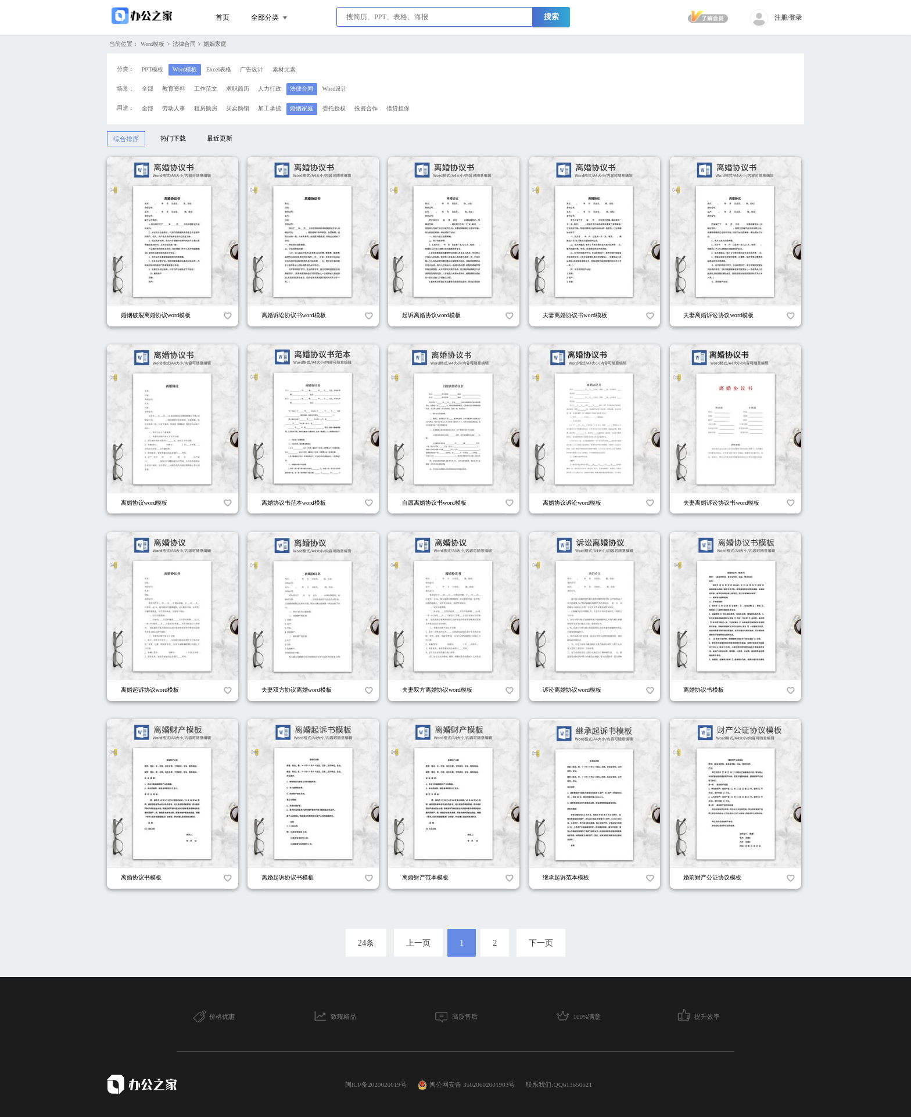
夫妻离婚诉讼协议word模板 (718, 315)
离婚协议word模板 (144, 503)
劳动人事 (173, 108)
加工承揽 (269, 108)
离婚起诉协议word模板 (150, 690)
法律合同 (184, 44)
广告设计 (251, 69)
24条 (366, 942)
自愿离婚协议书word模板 (434, 503)
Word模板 (152, 44)
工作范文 (205, 88)
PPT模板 (153, 69)
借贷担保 (398, 108)
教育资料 (173, 88)
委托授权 (334, 108)
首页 (222, 17)
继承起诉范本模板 (566, 877)
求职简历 (237, 88)
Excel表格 (219, 69)
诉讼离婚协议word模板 (572, 690)
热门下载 (173, 138)
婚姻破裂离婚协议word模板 (156, 315)
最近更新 (219, 138)
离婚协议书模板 (703, 690)
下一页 (541, 942)
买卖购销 (237, 108)
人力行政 (269, 88)
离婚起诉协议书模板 (287, 877)
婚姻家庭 (215, 44)
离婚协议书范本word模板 (293, 503)
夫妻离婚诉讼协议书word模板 (721, 503)
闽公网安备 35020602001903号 (466, 1085)
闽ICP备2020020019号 (376, 1084)
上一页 (418, 942)
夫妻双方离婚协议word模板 (437, 690)
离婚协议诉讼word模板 (572, 503)
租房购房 (205, 108)
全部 (147, 88)
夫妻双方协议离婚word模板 (296, 690)
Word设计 (334, 88)
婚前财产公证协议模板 (712, 877)
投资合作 (366, 108)
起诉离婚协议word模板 (431, 315)
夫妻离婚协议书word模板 (575, 315)
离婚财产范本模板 (425, 877)
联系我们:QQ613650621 (559, 1084)
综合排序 (126, 138)
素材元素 (284, 69)
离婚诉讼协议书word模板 (293, 315)
